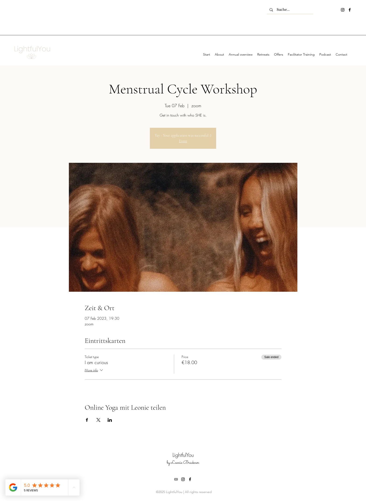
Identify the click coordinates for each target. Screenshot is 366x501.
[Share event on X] (98, 420)
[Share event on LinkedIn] (110, 420)
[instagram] (342, 9)
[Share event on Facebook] (87, 420)
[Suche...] (290, 10)
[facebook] (349, 9)
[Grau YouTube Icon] (176, 479)
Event (183, 141)
